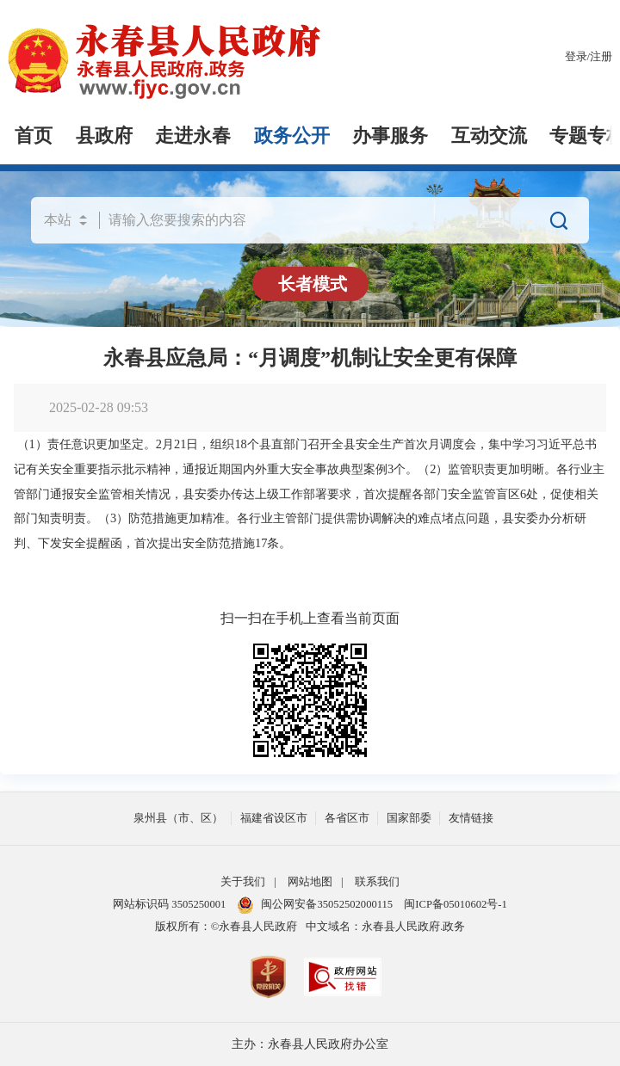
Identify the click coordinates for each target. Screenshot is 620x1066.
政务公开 (292, 136)
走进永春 (193, 136)
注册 (601, 57)
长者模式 (312, 283)
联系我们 (377, 882)
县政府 (104, 136)
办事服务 (390, 136)
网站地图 (310, 882)
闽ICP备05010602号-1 (455, 904)
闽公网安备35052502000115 (315, 904)
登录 (576, 57)
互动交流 (489, 136)
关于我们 (242, 882)
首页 (34, 136)
